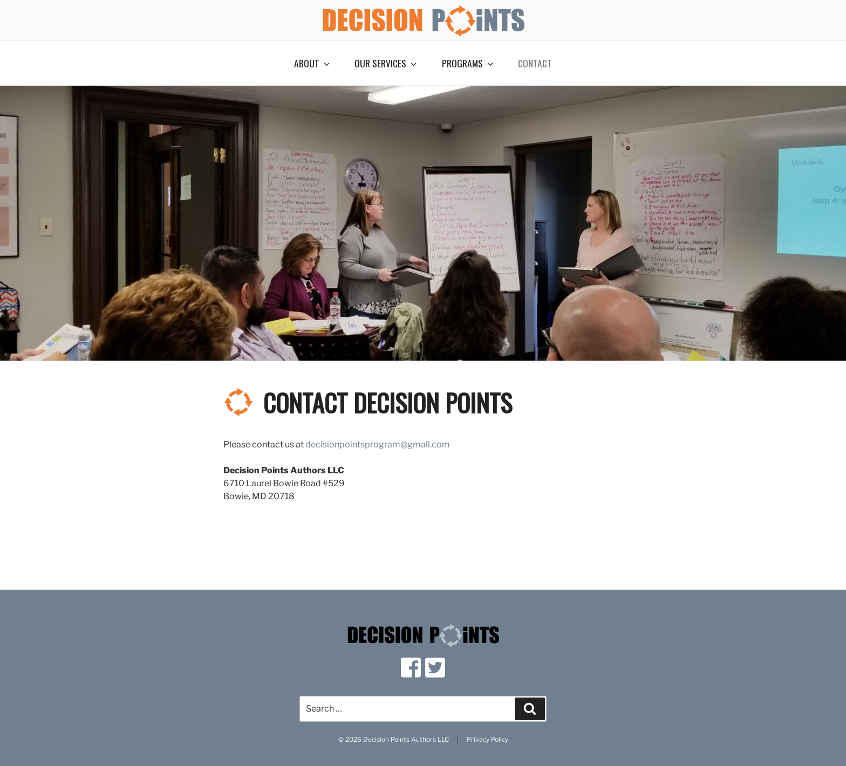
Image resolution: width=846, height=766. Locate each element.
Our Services (386, 63)
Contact (535, 63)
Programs (468, 63)
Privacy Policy (487, 739)
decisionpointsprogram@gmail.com (377, 444)
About (313, 63)
